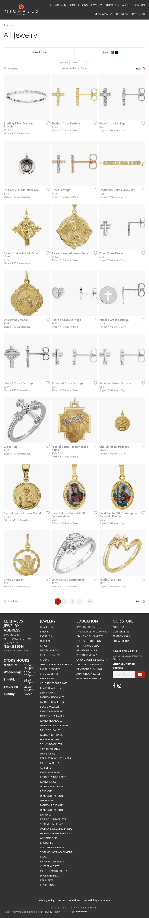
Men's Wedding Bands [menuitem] (54, 725)
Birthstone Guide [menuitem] (87, 645)
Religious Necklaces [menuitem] (53, 777)
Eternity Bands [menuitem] (50, 655)
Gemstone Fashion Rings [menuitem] (56, 664)
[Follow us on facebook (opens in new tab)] (114, 686)
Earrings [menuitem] (46, 636)
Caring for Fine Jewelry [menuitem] (91, 659)
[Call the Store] (14, 646)
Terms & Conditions (69, 900)
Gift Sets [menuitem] (45, 767)
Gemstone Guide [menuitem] (86, 650)
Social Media (121, 641)
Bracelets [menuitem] (46, 627)
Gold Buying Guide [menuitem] (88, 678)
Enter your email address (124, 665)
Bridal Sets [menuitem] (47, 678)
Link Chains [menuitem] (47, 692)
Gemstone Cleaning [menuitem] (89, 669)
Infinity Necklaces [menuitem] (52, 716)
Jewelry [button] (96, 5)
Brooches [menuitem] (46, 842)
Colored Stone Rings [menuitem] (53, 683)
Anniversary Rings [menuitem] (52, 861)
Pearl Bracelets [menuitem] (50, 772)
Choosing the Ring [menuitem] (88, 641)
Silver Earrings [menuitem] (50, 749)
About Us (119, 627)
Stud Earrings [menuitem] (49, 673)
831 (90, 601)
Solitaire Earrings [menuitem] (52, 847)
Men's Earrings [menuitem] (49, 763)
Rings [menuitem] (43, 645)
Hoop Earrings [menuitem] (49, 739)
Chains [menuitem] (44, 659)
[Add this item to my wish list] (47, 123)
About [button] (126, 5)
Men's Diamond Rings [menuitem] (54, 871)
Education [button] (112, 5)
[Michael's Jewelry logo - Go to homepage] (23, 10)
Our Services (121, 631)
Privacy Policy (46, 900)
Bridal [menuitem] (44, 631)
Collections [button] (79, 5)
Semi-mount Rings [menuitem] (51, 824)
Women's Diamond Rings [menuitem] (56, 833)
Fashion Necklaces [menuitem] (52, 697)
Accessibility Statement (97, 900)
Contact (139, 5)
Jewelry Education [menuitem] (88, 627)
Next (138, 68)
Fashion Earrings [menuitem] (51, 734)
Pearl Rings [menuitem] (47, 885)
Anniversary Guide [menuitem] (88, 673)
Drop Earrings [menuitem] (49, 875)
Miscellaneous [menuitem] (49, 650)
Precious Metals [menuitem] (86, 655)
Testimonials (121, 636)
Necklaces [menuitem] (46, 641)
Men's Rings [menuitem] (47, 753)
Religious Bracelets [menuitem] (53, 819)
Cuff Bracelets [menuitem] (49, 866)
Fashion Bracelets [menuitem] (52, 702)
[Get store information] (16, 650)
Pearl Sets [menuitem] (46, 880)
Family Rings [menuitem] (48, 781)
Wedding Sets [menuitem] (49, 838)
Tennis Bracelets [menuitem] (51, 744)
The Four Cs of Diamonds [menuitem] (92, 631)
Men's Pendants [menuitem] (50, 730)
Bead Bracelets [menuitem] (50, 706)
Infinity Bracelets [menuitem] (51, 711)
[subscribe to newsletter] (140, 674)
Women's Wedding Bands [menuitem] (56, 828)
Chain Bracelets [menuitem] (50, 688)
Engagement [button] (58, 5)
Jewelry (10, 25)
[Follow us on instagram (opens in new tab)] (119, 686)
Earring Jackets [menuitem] (50, 669)
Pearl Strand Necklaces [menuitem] (55, 758)
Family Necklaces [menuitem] (51, 720)
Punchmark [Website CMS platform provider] (81, 911)
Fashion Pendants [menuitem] (51, 805)
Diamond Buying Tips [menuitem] (89, 636)
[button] (104, 14)
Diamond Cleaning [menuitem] (88, 664)
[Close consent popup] (73, 912)
